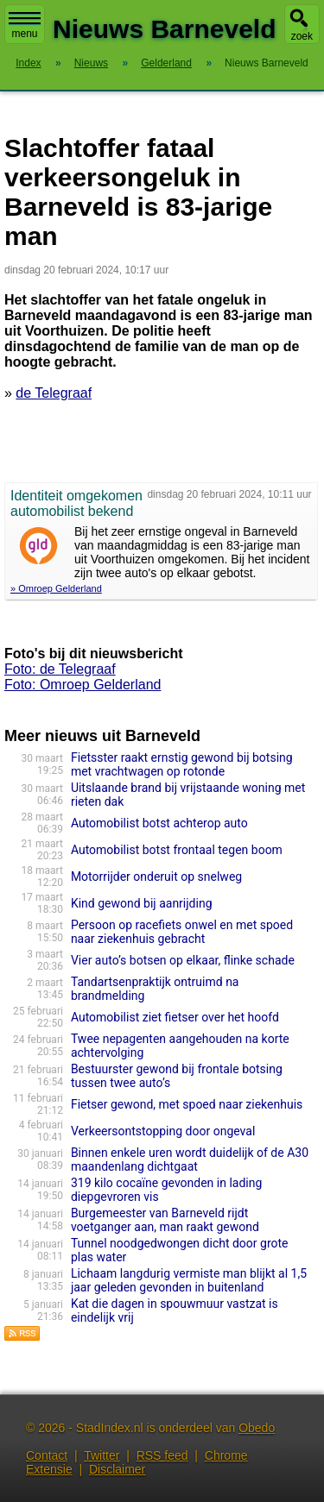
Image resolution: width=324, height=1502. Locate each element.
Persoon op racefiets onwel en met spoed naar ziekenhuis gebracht (182, 932)
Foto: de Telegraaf (60, 669)
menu (25, 26)
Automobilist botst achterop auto (159, 823)
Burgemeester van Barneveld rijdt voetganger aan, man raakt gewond (165, 1220)
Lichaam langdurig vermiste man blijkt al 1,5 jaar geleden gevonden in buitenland (189, 1280)
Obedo (256, 1428)
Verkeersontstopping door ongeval (163, 1131)
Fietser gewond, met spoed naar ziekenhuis (186, 1104)
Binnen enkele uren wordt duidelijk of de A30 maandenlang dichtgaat (189, 1159)
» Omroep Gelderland (56, 588)
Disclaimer (117, 1469)
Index (28, 63)
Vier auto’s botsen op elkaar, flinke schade (183, 960)
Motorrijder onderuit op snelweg (156, 876)
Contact (46, 1455)
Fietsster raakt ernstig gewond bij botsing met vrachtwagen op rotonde (182, 764)
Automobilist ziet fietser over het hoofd (175, 1017)
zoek (302, 36)
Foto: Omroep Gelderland (82, 684)
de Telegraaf (54, 393)
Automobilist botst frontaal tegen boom (177, 850)
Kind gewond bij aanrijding (142, 903)
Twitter (101, 1455)
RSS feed (162, 1455)
